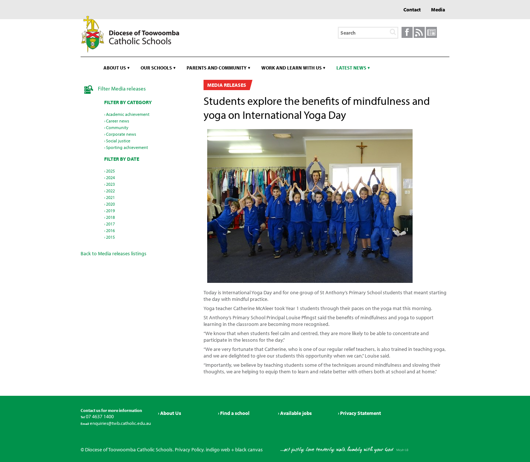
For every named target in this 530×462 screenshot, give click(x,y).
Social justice (118, 140)
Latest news (351, 68)
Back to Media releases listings (113, 253)
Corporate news (121, 134)
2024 (110, 177)
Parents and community (217, 68)
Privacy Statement (360, 413)
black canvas (249, 449)
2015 (110, 237)
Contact (412, 9)
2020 (110, 204)
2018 (110, 217)
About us (114, 68)
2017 (110, 224)
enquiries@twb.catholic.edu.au (120, 423)
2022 (110, 190)
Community (117, 127)
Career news (117, 121)
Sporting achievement (127, 147)
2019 (110, 210)
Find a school (235, 413)
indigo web (218, 449)
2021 (110, 197)
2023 (110, 184)
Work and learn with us (291, 68)
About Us (170, 413)
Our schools (156, 68)
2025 (110, 171)
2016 (110, 230)
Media (438, 9)
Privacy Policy (189, 449)
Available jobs (296, 413)
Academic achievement (127, 114)
